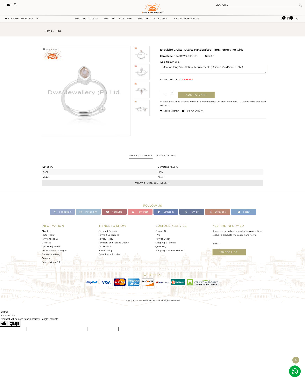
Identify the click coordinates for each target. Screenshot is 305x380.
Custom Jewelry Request (55, 250)
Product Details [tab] (140, 155)
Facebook (62, 211)
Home (48, 30)
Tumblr (192, 211)
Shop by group (86, 19)
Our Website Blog (51, 254)
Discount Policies (108, 231)
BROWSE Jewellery (19, 19)
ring (58, 30)
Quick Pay (160, 246)
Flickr (244, 211)
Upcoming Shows (51, 246)
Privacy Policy (106, 238)
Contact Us (161, 231)
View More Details (152, 182)
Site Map (46, 242)
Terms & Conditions (109, 235)
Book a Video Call (51, 262)
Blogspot (218, 211)
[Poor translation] (14, 324)
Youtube (114, 211)
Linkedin (166, 211)
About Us (46, 231)
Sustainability (105, 250)
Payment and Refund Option (114, 242)
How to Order (162, 238)
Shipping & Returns (165, 242)
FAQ (157, 235)
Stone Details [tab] (166, 155)
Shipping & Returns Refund (169, 250)
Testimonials (105, 246)
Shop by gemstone (118, 19)
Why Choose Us (50, 238)
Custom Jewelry (187, 19)
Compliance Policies (109, 254)
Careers (46, 258)
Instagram (88, 211)
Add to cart (196, 94)
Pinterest (140, 211)
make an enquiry (192, 110)
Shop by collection (153, 19)
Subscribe (229, 252)
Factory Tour (48, 235)
